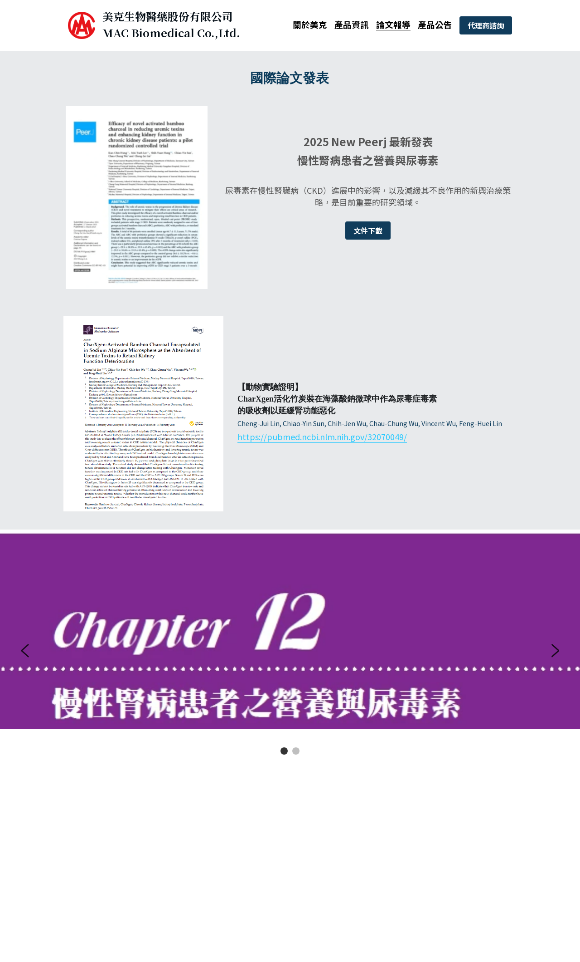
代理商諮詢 (486, 25)
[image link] (81, 25)
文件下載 (367, 230)
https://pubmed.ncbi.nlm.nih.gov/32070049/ (322, 436)
